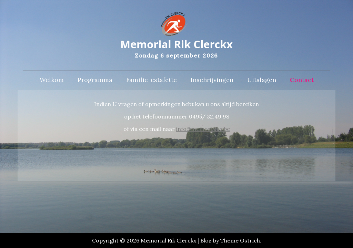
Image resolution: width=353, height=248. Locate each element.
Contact (302, 81)
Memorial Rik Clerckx (176, 45)
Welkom (52, 81)
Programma (95, 81)
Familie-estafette (151, 81)
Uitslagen (261, 81)
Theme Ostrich (240, 240)
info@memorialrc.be (203, 130)
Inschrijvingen (212, 81)
